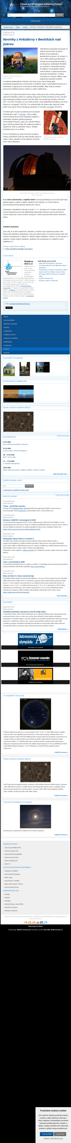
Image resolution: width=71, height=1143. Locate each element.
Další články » (62, 629)
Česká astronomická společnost (21, 916)
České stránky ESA (11, 861)
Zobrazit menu (35, 21)
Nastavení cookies (35, 926)
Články (17, 27)
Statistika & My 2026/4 (20, 508)
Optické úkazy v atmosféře (14, 904)
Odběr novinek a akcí (12, 480)
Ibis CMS (47, 930)
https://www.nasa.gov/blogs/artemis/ (16, 592)
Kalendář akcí (9, 437)
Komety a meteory (11, 911)
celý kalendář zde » (60, 474)
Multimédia (8, 342)
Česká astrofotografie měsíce (16, 407)
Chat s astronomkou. (37, 566)
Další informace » (61, 752)
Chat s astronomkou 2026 (14, 562)
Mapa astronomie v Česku (14, 884)
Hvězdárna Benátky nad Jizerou (19, 304)
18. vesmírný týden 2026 (13, 696)
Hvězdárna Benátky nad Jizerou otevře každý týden (24, 612)
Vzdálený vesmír (10, 334)
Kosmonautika (9, 320)
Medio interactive (24, 930)
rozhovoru (22, 511)
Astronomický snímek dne (15, 381)
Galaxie (7, 897)
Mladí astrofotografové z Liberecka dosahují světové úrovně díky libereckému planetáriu (53, 265)
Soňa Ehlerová (7, 559)
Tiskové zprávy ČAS (11, 851)
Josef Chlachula (8, 503)
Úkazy (6, 316)
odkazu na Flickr (28, 550)
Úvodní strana (8, 27)
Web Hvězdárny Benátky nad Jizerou (19, 249)
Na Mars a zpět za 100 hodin (48, 281)
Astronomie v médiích (12, 881)
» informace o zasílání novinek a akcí (16, 490)
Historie (6, 353)
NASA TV (7, 864)
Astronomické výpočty (12, 874)
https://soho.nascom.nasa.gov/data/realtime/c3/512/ (21, 529)
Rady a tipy (8, 877)
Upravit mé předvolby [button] (53, 1139)
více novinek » (62, 596)
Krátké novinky (10, 496)
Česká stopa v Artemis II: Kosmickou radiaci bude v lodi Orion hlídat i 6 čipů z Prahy (53, 271)
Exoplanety (8, 331)
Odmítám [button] (60, 1134)
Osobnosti (7, 345)
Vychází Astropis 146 (46, 278)
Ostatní (25, 27)
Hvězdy (6, 327)
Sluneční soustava (10, 324)
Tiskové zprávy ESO (11, 857)
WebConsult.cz (57, 930)
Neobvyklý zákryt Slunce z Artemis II (18, 539)
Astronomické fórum (12, 887)
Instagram (12, 290)
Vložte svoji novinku (62, 495)
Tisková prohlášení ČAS (13, 848)
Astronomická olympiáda (13, 854)
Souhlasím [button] (47, 1134)
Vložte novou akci (63, 436)
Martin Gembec (8, 517)
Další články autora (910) (47, 261)
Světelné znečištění (11, 338)
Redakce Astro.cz (8, 35)
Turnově (22, 114)
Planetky (8, 901)
